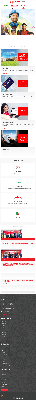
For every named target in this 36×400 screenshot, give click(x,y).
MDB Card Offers (5, 332)
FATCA (3, 372)
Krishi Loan (4, 382)
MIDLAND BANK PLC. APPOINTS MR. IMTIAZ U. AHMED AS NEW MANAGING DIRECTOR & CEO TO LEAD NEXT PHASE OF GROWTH (18, 275)
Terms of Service (6, 311)
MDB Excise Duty (5, 339)
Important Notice (4, 374)
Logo (2, 348)
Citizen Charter (4, 384)
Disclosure (3, 325)
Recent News (4, 361)
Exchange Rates (4, 334)
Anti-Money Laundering (6, 365)
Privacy (3, 380)
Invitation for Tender (5, 376)
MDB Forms (4, 350)
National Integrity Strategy (6, 363)
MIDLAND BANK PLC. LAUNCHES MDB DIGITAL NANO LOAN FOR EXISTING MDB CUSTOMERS (18, 281)
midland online (4, 321)
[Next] (33, 27)
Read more (4, 270)
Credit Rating (4, 323)
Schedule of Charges (5, 330)
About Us (3, 347)
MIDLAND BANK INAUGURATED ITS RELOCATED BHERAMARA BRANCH (17, 287)
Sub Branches (4, 354)
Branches (3, 352)
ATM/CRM (3, 336)
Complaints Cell (4, 359)
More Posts (18, 291)
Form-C (3, 386)
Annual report (4, 327)
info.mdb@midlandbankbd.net (8, 308)
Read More (4, 73)
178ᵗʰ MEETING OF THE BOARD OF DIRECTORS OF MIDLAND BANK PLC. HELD (17, 243)
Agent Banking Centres (6, 356)
